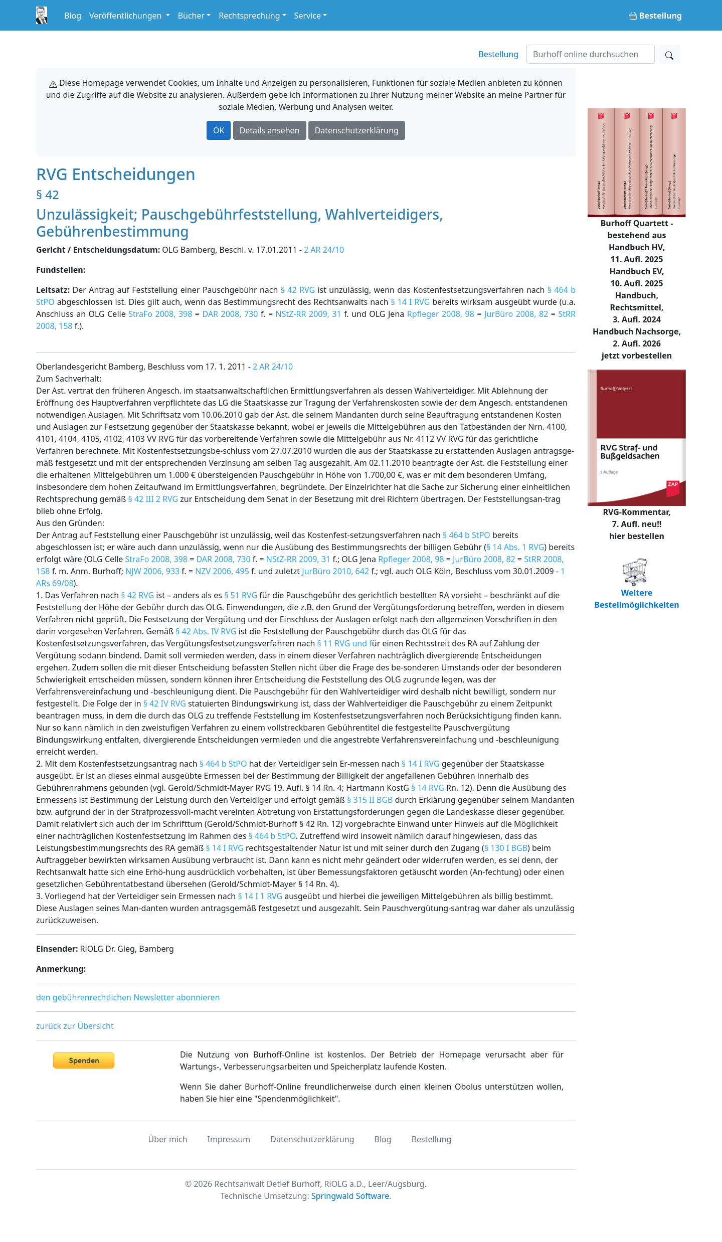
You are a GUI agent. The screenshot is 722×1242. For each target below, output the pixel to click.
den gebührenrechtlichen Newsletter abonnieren (128, 997)
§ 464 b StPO (466, 535)
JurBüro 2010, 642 (335, 571)
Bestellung (498, 54)
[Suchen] (590, 54)
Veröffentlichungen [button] (126, 15)
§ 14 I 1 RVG (260, 896)
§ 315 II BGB (370, 799)
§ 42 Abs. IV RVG (205, 631)
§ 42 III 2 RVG (153, 498)
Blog (72, 15)
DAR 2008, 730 (230, 313)
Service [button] (307, 15)
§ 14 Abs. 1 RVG (515, 547)
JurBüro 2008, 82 (516, 313)
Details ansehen (270, 130)
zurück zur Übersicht (75, 1025)
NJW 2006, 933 (152, 571)
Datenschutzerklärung (357, 130)
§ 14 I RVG (410, 301)
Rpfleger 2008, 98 (440, 313)
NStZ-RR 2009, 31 (308, 313)
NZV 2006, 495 (222, 571)
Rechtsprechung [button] (249, 15)
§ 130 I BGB (505, 847)
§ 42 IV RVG (164, 703)
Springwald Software (350, 1195)
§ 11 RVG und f (344, 643)
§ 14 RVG (427, 787)
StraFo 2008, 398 (160, 313)
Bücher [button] (191, 15)
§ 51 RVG (240, 595)
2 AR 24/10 (324, 249)
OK (218, 130)
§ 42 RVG (298, 289)
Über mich (168, 1139)
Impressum (229, 1139)
